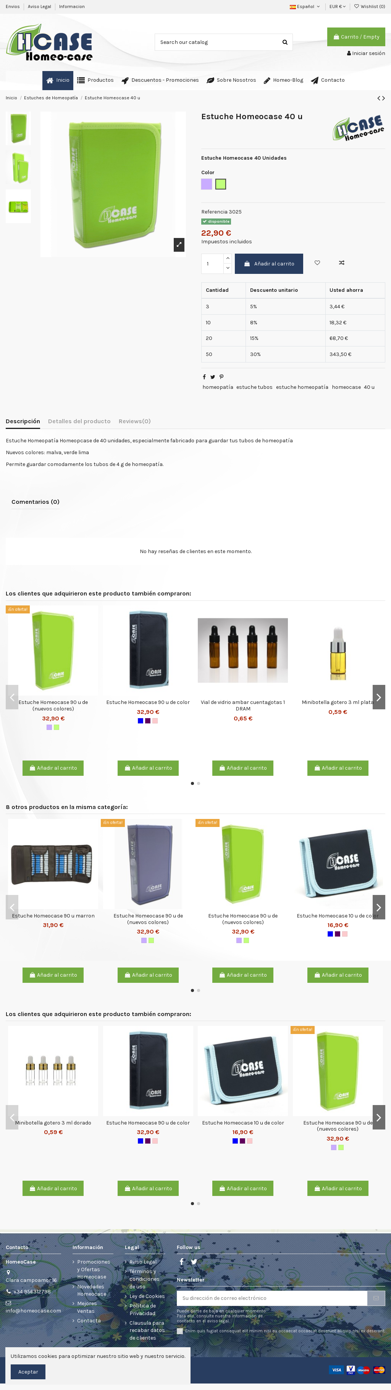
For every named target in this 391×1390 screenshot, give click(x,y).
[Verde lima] (56, 727)
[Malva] (49, 727)
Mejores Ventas (87, 1307)
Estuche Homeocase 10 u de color (338, 916)
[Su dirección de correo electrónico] (272, 1298)
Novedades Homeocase (91, 1290)
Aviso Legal (40, 6)
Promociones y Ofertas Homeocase (93, 1269)
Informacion (72, 6)
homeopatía (217, 387)
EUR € (338, 6)
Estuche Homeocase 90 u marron (53, 916)
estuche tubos (254, 387)
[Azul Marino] (140, 720)
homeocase (346, 387)
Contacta (89, 1320)
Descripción (23, 421)
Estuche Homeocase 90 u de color (148, 702)
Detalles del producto (79, 421)
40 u (369, 387)
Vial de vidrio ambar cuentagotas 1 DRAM (243, 705)
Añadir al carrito (269, 264)
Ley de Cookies (147, 1296)
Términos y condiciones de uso (144, 1279)
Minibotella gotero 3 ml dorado (53, 1123)
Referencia (214, 212)
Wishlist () (369, 6)
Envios (13, 6)
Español (305, 6)
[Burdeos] (147, 720)
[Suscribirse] (376, 1298)
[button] (95, 80)
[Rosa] (155, 720)
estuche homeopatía (302, 387)
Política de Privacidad (142, 1310)
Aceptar (28, 1372)
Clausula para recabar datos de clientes (147, 1330)
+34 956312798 (32, 1291)
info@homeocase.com (33, 1310)
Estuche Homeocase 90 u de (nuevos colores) (53, 705)
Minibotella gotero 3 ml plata (338, 702)
